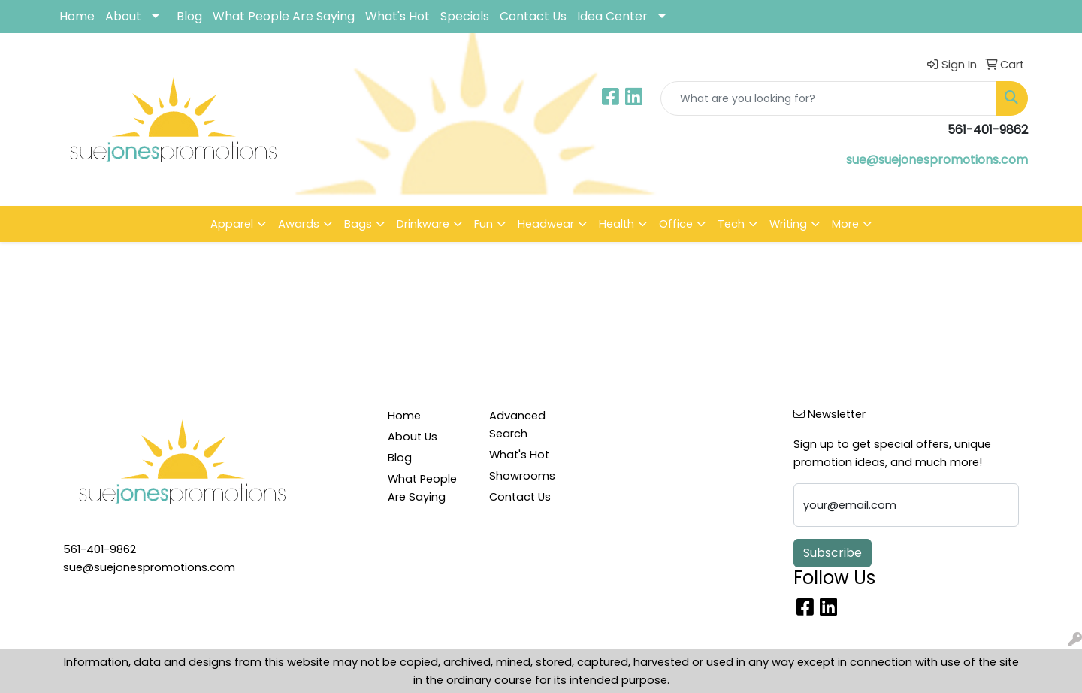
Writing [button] (788, 224)
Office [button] (676, 224)
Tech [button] (731, 224)
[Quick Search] (828, 98)
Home (77, 16)
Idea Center (612, 16)
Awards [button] (298, 224)
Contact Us (533, 16)
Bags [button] (358, 224)
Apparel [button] (231, 224)
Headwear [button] (546, 224)
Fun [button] (483, 224)
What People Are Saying (284, 16)
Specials (464, 16)
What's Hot (397, 16)
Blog (189, 16)
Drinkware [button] (423, 224)
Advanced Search (517, 424)
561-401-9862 (99, 549)
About (123, 16)
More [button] (845, 224)
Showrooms (522, 475)
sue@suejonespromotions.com (937, 159)
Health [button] (616, 224)
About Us (412, 436)
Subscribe (832, 552)
